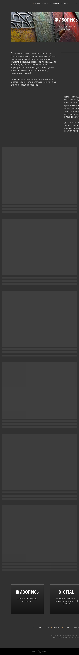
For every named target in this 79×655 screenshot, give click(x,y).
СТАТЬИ (56, 3)
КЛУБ (66, 3)
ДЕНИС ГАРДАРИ (41, 3)
